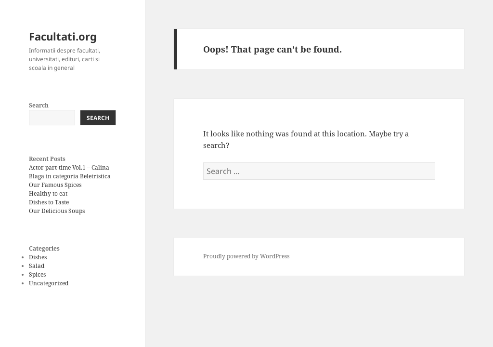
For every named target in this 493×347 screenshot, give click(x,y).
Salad (36, 266)
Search (39, 105)
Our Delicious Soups (57, 211)
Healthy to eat (48, 193)
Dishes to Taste (49, 202)
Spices (37, 274)
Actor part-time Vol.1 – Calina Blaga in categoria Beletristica (70, 171)
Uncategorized (48, 283)
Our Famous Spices (55, 185)
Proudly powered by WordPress (246, 256)
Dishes (38, 257)
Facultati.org (63, 36)
